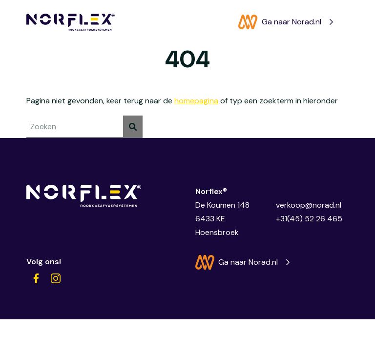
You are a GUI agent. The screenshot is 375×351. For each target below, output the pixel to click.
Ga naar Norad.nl (279, 22)
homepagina (196, 101)
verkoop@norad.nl (308, 205)
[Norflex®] (70, 22)
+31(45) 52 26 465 (309, 219)
